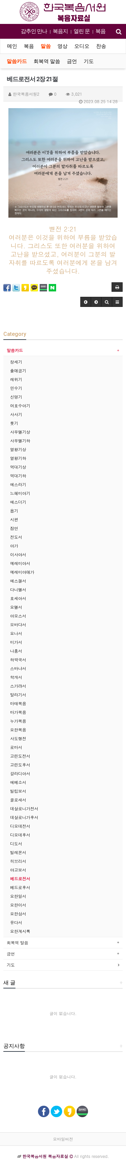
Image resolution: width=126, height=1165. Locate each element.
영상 (62, 46)
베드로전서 (20, 878)
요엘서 (16, 607)
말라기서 (18, 694)
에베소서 (18, 782)
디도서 (16, 843)
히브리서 (18, 861)
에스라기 (18, 484)
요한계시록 (20, 931)
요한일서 (18, 896)
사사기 (16, 414)
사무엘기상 (20, 432)
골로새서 (18, 799)
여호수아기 (20, 405)
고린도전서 (20, 756)
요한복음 (18, 729)
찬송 (101, 46)
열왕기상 (18, 449)
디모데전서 (20, 826)
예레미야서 (20, 563)
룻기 (14, 423)
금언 (72, 61)
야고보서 (18, 870)
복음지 (60, 31)
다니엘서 (18, 589)
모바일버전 (63, 1139)
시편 (14, 519)
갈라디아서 (20, 773)
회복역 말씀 (47, 61)
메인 (12, 46)
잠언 (14, 528)
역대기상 (18, 467)
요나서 (16, 633)
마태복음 (18, 703)
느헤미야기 (20, 493)
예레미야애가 (22, 572)
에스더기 (18, 502)
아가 (14, 545)
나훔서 (16, 651)
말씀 (46, 46)
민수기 (16, 388)
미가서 (16, 642)
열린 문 (82, 31)
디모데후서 (20, 835)
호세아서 (18, 598)
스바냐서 (18, 668)
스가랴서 (18, 686)
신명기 (16, 397)
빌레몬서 (18, 852)
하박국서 (18, 659)
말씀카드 (17, 61)
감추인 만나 (34, 31)
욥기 (14, 510)
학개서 (16, 677)
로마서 (16, 747)
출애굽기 (18, 370)
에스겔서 (18, 581)
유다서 (16, 922)
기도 (89, 61)
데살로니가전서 (24, 808)
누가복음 (18, 721)
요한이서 (18, 905)
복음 (100, 31)
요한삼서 (18, 913)
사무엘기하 (20, 440)
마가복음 (18, 712)
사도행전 (18, 738)
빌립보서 (18, 791)
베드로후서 (20, 887)
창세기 (16, 362)
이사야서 (18, 554)
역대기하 (18, 475)
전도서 (16, 537)
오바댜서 (18, 624)
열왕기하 (18, 458)
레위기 (16, 379)
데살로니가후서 (24, 817)
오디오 (81, 46)
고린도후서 (20, 764)
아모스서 (18, 616)
